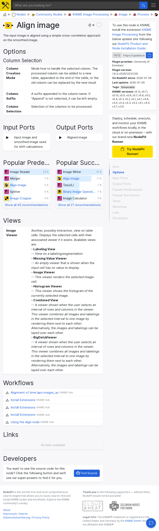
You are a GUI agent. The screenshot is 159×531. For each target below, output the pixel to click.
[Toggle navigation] (153, 5)
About (6, 510)
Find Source (86, 473)
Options (118, 172)
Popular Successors (126, 195)
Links (116, 212)
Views (116, 201)
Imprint (23, 513)
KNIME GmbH (132, 520)
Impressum (10, 513)
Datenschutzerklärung (16, 517)
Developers (120, 218)
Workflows (120, 206)
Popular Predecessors (127, 189)
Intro (116, 166)
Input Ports (120, 178)
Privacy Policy (40, 517)
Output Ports (122, 184)
